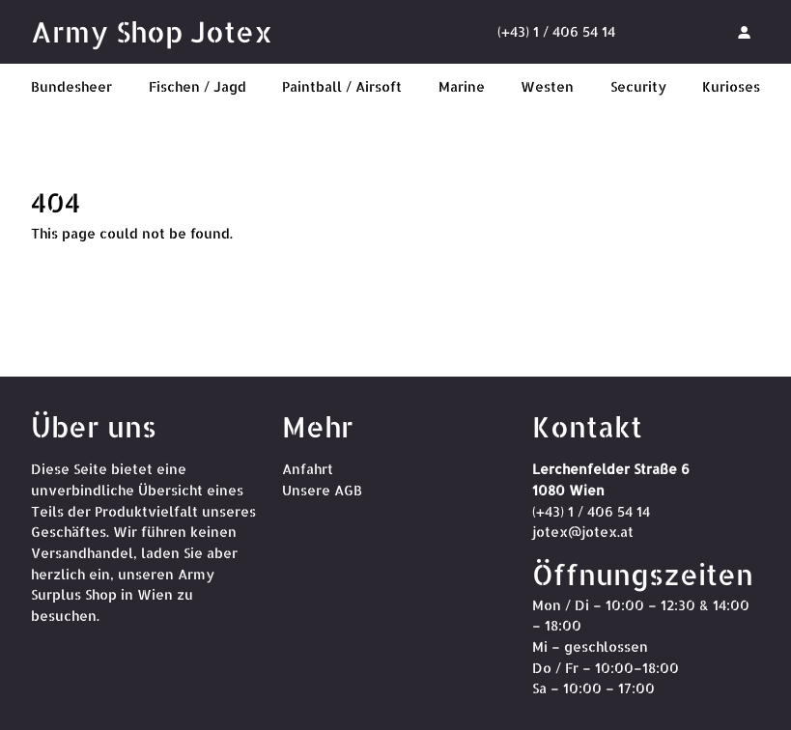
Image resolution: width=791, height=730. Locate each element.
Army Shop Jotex (151, 31)
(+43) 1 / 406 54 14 (556, 31)
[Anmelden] (743, 31)
